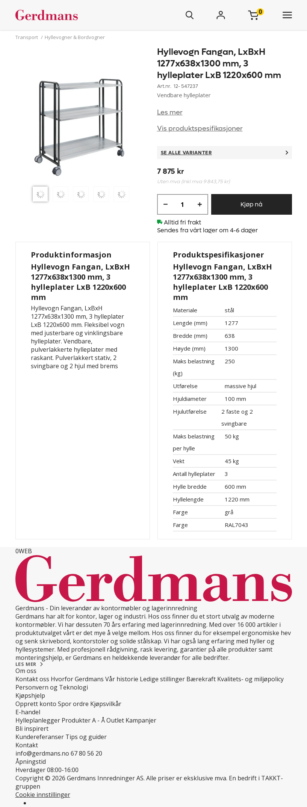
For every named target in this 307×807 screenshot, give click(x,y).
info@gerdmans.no (42, 753)
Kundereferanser (39, 737)
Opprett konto (35, 704)
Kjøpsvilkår (105, 704)
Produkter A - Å (83, 720)
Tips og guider (86, 737)
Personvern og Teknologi (51, 687)
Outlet (115, 720)
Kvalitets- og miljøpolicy (250, 679)
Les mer (170, 112)
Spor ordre (73, 704)
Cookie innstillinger (42, 794)
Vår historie (121, 679)
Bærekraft (201, 679)
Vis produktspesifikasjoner (200, 128)
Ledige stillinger (162, 679)
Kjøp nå (251, 204)
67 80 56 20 (86, 753)
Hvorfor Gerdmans (77, 679)
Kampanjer (141, 720)
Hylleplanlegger (37, 720)
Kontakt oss (32, 679)
